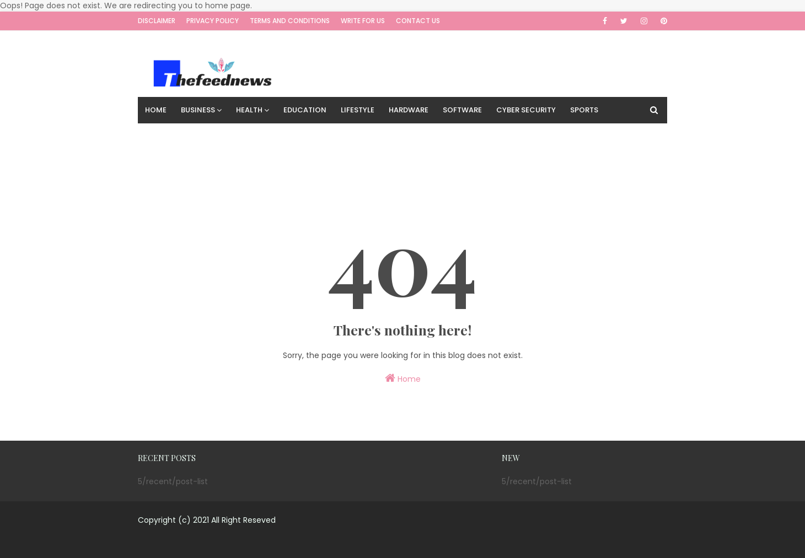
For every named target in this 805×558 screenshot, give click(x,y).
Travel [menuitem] (310, 136)
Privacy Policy (212, 20)
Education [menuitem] (304, 110)
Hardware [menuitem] (408, 110)
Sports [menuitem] (584, 110)
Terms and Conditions (290, 20)
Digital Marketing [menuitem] (246, 136)
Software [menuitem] (462, 110)
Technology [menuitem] (170, 136)
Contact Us (418, 20)
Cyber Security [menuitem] (526, 110)
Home (403, 378)
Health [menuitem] (249, 110)
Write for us (363, 20)
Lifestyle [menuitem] (357, 110)
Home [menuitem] (156, 110)
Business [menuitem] (198, 110)
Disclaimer (156, 20)
